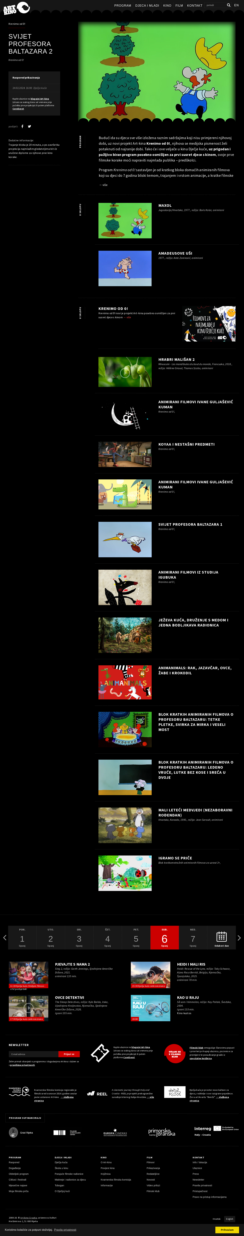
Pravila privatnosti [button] (65, 1229)
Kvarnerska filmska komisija (116, 1179)
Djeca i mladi (147, 5)
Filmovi (151, 1162)
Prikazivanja (153, 1168)
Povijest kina (108, 1168)
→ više (103, 185)
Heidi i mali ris (191, 964)
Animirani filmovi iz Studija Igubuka (188, 574)
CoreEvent (18, 108)
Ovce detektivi (69, 997)
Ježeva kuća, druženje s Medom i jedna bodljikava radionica (193, 622)
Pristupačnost (200, 1191)
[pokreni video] (125, 373)
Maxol (165, 205)
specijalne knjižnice (201, 1058)
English (229, 1219)
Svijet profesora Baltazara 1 (190, 524)
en (236, 5)
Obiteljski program (19, 1174)
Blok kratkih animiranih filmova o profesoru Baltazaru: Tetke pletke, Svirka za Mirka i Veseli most (195, 722)
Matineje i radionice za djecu (70, 1179)
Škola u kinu (61, 1168)
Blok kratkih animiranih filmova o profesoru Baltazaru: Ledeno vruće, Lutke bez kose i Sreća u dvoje (195, 769)
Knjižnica (105, 1174)
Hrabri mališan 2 (176, 359)
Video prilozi (153, 1185)
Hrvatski (216, 1219)
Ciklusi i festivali (17, 1179)
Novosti (151, 1179)
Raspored (14, 1162)
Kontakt (195, 5)
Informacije (107, 1185)
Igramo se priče (175, 858)
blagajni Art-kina (40, 98)
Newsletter (198, 1179)
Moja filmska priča (18, 1191)
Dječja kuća (61, 1162)
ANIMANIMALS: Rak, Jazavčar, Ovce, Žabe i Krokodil (195, 670)
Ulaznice (197, 1168)
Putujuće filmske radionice (69, 1174)
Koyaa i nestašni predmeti (186, 444)
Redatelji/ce (153, 1174)
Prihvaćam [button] (227, 1230)
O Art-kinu (106, 1162)
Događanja (15, 1168)
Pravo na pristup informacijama (210, 1197)
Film (179, 5)
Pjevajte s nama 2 (72, 964)
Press (196, 1174)
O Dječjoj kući (62, 1191)
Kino (167, 5)
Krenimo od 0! (16, 23)
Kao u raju (188, 997)
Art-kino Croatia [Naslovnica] (28, 1217)
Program (122, 5)
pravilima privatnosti (22, 1065)
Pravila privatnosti (202, 1185)
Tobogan (59, 1185)
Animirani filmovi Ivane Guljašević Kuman (195, 404)
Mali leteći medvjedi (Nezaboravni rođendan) (195, 812)
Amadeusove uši (175, 253)
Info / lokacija (200, 1162)
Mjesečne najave (18, 1185)
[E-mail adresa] (33, 1054)
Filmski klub (197, 1047)
